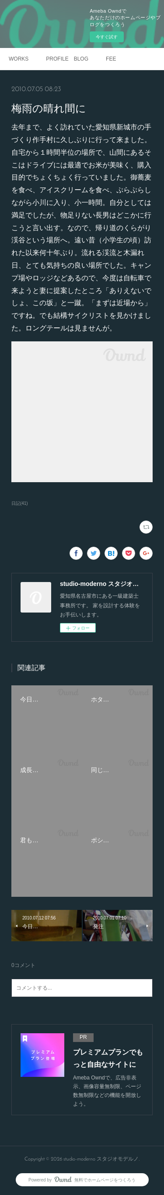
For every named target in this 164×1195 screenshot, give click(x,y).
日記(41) (19, 503)
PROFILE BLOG (67, 59)
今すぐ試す (107, 36)
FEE (111, 59)
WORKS (18, 59)
